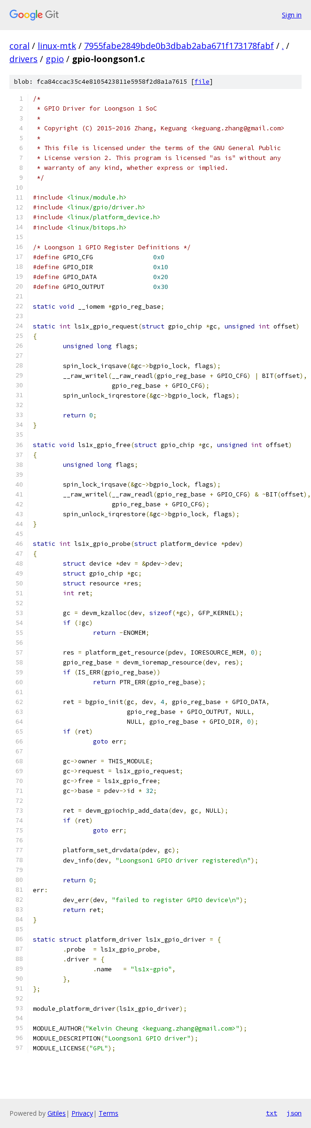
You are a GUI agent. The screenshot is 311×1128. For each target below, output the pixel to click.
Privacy (82, 1113)
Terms (108, 1113)
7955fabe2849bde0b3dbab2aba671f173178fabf (179, 45)
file (202, 82)
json (294, 1113)
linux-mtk (57, 45)
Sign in (292, 14)
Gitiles (56, 1113)
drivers (23, 58)
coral (19, 45)
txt (271, 1113)
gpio (55, 58)
